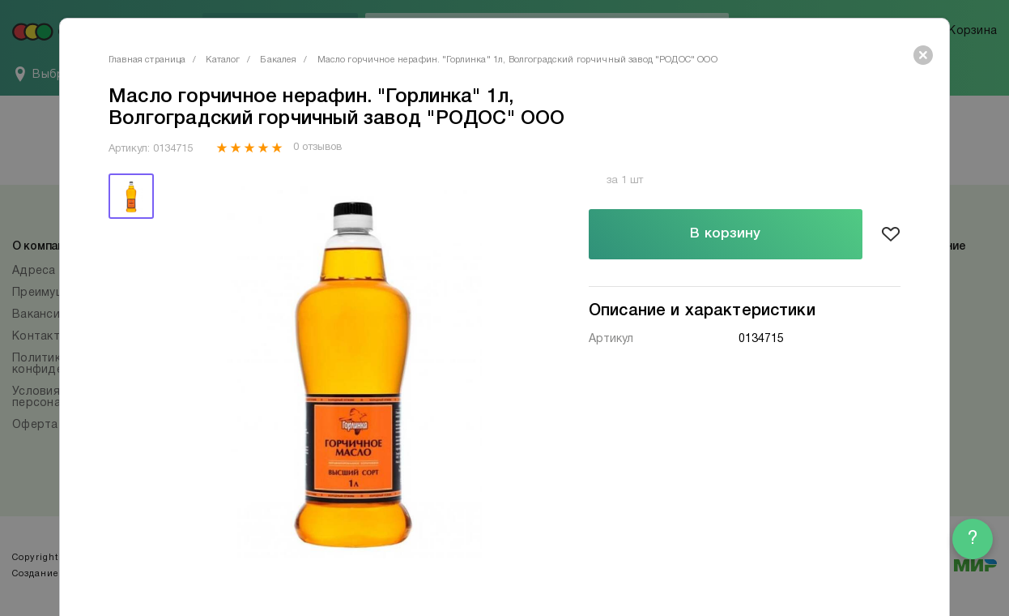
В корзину (725, 234)
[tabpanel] (353, 365)
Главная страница (147, 60)
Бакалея (278, 60)
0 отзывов (317, 147)
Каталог (223, 60)
